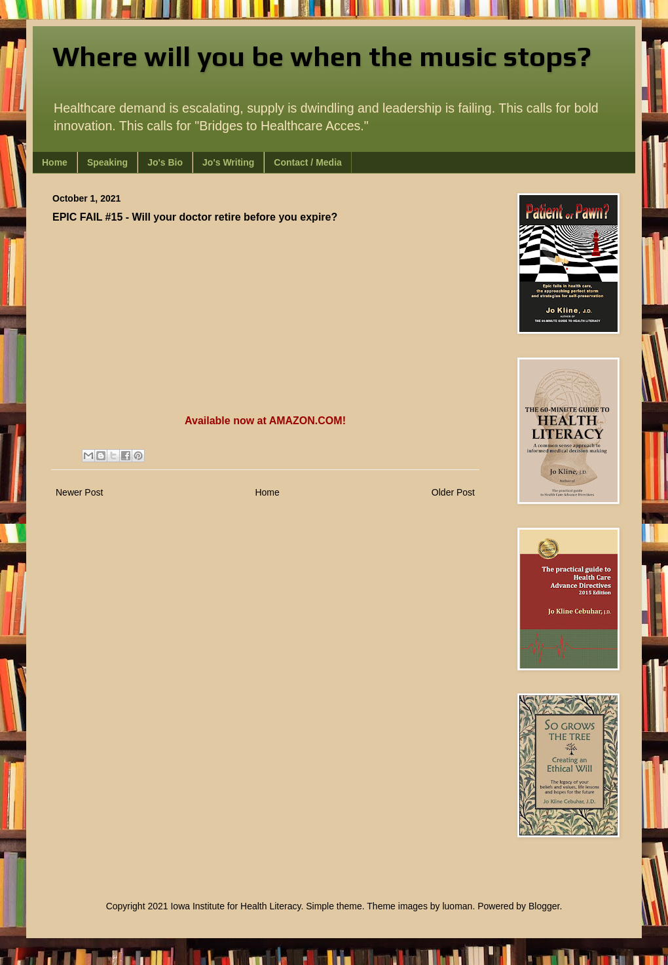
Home (54, 162)
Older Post (453, 492)
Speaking (107, 162)
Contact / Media (307, 162)
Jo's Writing (228, 162)
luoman (457, 906)
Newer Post (79, 492)
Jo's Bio (165, 162)
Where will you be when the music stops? (321, 56)
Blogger (544, 906)
